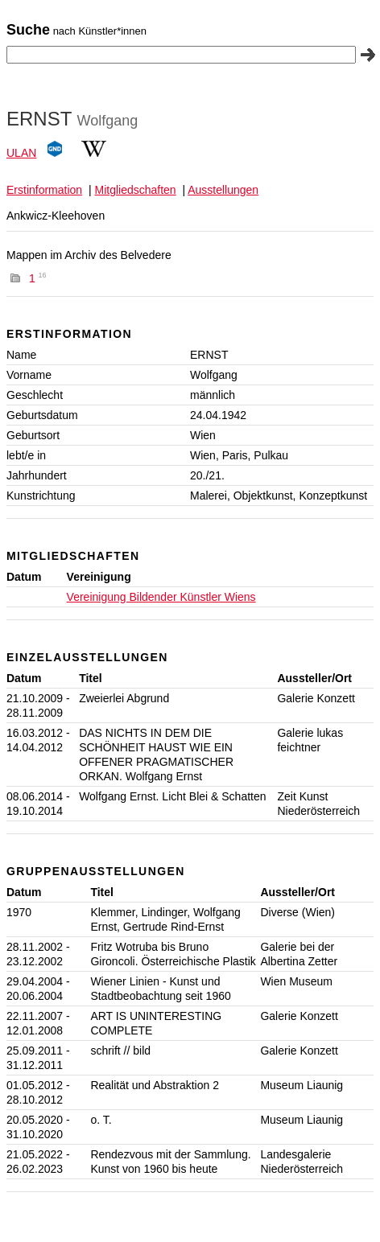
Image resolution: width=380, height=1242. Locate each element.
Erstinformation (44, 189)
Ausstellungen (223, 189)
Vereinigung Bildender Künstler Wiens (161, 596)
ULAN (21, 152)
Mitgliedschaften (135, 189)
